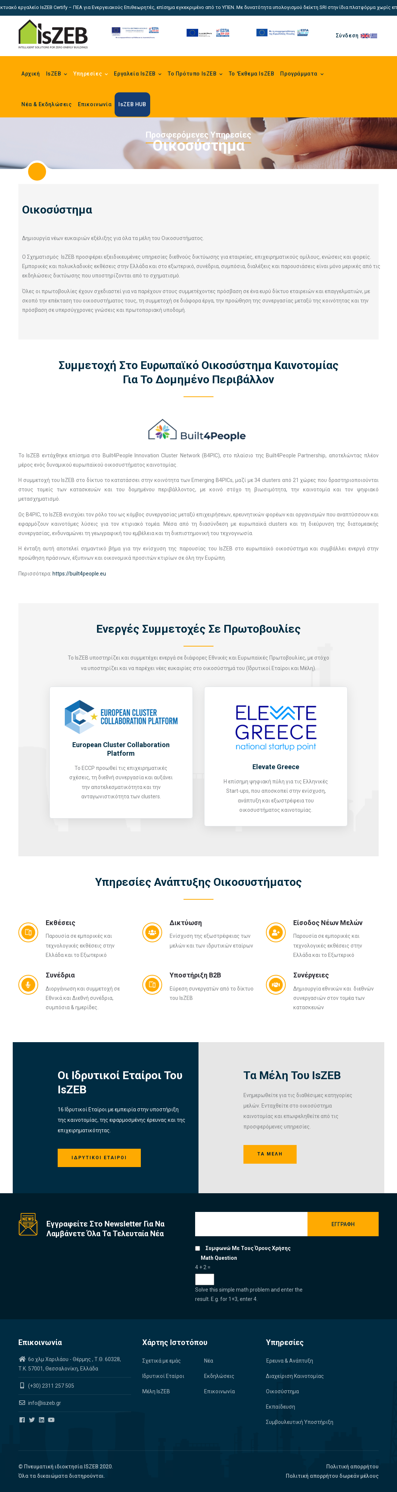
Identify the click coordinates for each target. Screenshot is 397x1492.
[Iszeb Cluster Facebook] (22, 1420)
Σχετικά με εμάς (161, 1361)
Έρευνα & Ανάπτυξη (289, 1361)
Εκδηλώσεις (219, 1376)
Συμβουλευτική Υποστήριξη (299, 1422)
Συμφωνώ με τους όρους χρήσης (248, 1248)
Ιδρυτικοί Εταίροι (99, 1157)
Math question (219, 1258)
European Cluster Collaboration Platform (121, 749)
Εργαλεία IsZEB (138, 74)
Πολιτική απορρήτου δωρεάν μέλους (332, 1476)
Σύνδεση (347, 36)
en (365, 36)
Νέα (208, 1361)
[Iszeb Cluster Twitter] (32, 1420)
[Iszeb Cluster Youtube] (52, 1420)
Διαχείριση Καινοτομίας (295, 1376)
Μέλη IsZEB (156, 1391)
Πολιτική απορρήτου (352, 1467)
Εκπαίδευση (280, 1407)
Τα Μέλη (270, 1154)
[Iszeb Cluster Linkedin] (42, 1420)
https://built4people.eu (79, 574)
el (374, 36)
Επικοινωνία (95, 104)
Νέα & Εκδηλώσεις (46, 104)
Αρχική (30, 74)
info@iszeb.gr (44, 1403)
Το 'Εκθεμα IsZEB (252, 74)
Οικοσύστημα (282, 1391)
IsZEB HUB (132, 104)
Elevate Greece (275, 767)
